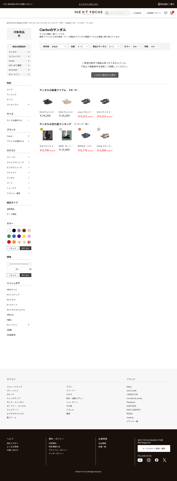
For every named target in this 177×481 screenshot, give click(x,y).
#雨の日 (10, 314)
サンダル (80, 23)
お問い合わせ (12, 450)
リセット (12, 248)
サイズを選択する (14, 120)
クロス (69, 394)
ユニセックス (14, 56)
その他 (69, 406)
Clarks (12, 60)
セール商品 (11, 214)
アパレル (70, 409)
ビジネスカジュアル (15, 413)
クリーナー (71, 390)
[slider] (8, 263)
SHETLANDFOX (133, 409)
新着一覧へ (73, 90)
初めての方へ (12, 443)
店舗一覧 (102, 446)
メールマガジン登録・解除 (153, 448)
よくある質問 (12, 446)
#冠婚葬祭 (11, 335)
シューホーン (72, 402)
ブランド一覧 (132, 421)
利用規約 (52, 443)
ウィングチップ (13, 398)
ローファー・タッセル (16, 406)
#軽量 (9, 329)
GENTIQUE (131, 406)
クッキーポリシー (56, 453)
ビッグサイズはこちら (88, 4)
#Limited (13, 69)
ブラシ (69, 386)
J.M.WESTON (132, 394)
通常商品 (10, 209)
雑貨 (68, 413)
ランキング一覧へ (81, 124)
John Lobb (131, 390)
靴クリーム (11, 417)
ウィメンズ (11, 94)
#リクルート (12, 304)
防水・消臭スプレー (74, 398)
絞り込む (25, 248)
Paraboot (131, 402)
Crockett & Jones (134, 398)
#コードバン (14, 74)
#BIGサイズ (12, 289)
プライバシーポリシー (58, 450)
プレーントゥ (12, 390)
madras (130, 417)
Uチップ (10, 394)
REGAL (130, 413)
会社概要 (102, 443)
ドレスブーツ (12, 409)
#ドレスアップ (13, 294)
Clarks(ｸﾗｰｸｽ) (70, 23)
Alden (129, 386)
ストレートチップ (14, 386)
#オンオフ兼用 (15, 65)
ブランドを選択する (15, 141)
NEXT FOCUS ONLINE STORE (88, 13)
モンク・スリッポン (15, 402)
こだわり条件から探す (105, 75)
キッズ (10, 99)
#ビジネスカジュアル (16, 309)
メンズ (10, 89)
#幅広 (9, 319)
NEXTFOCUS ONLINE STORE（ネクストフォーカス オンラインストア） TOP (35, 23)
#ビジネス (11, 299)
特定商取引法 (54, 446)
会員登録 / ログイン (154, 13)
